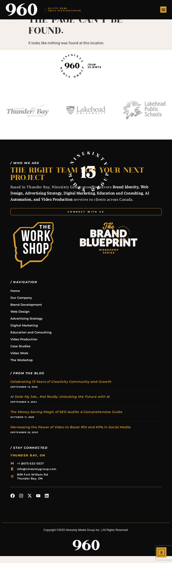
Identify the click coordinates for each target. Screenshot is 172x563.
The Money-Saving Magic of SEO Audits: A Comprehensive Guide (66, 418)
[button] (163, 9)
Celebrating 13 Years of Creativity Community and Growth (61, 388)
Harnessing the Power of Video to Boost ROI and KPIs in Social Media (70, 434)
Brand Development (26, 311)
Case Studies (20, 353)
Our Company (21, 304)
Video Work (19, 360)
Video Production (23, 346)
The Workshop (21, 366)
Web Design (20, 318)
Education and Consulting (30, 339)
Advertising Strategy (26, 325)
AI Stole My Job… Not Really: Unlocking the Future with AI (60, 403)
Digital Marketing (24, 332)
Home (15, 297)
